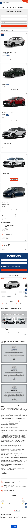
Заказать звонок (25, 0)
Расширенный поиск (14, 13)
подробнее (3, 230)
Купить (11, 301)
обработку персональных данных (14, 266)
